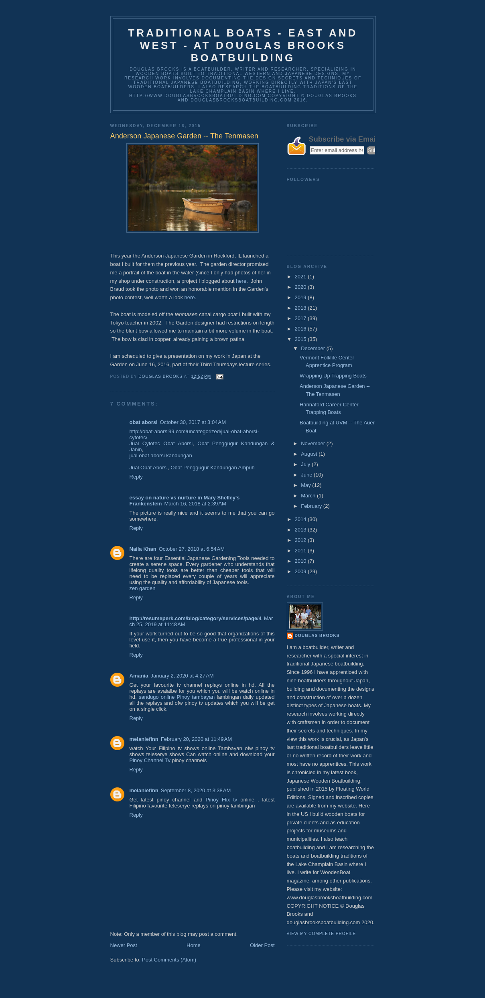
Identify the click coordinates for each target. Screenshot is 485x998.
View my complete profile (321, 933)
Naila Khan (143, 549)
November (314, 443)
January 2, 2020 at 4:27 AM (181, 676)
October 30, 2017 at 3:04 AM (193, 422)
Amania (139, 676)
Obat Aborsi (178, 443)
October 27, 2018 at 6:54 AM (192, 549)
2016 (301, 329)
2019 (301, 297)
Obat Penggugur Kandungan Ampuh (212, 468)
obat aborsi (144, 422)
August (310, 454)
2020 (301, 287)
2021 (301, 277)
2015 (301, 339)
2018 (301, 308)
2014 (301, 519)
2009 (301, 571)
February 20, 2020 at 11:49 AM (196, 739)
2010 (301, 561)
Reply (136, 477)
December (314, 348)
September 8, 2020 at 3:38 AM (196, 790)
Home (194, 945)
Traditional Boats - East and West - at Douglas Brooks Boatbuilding (243, 45)
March (309, 496)
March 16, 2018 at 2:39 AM (195, 504)
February (312, 506)
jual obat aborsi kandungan (161, 455)
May (306, 485)
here (241, 281)
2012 (301, 540)
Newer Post (123, 945)
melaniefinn (144, 739)
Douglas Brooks (317, 635)
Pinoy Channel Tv (150, 760)
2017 (301, 318)
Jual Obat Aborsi (149, 468)
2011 (301, 551)
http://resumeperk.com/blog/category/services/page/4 (196, 618)
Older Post (262, 945)
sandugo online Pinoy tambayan (177, 697)
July (306, 464)
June (307, 475)
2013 (301, 530)
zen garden (143, 588)
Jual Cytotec (145, 443)
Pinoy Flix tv (221, 800)
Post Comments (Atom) (169, 960)
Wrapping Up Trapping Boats (333, 376)
